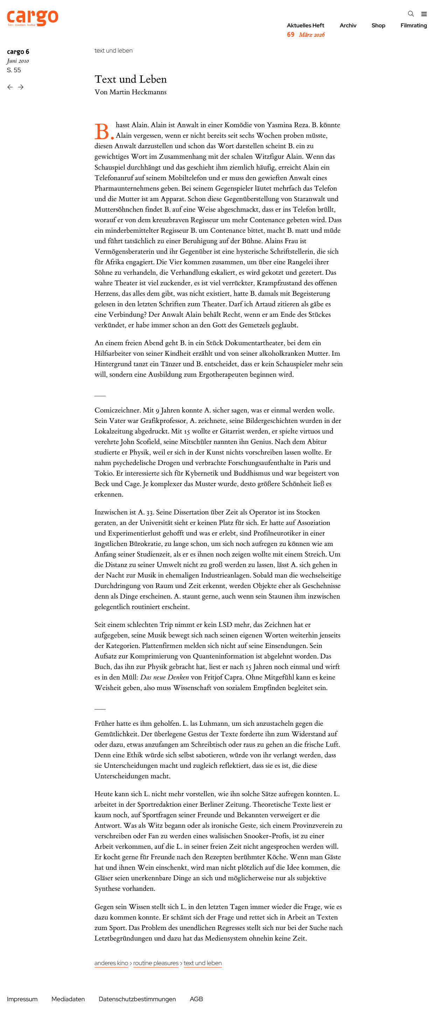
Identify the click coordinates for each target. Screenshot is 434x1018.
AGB (196, 999)
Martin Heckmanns (138, 92)
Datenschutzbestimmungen (137, 999)
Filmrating (414, 25)
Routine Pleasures (155, 963)
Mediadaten (68, 999)
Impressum (22, 999)
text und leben (113, 51)
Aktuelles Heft (305, 30)
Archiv (348, 25)
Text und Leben (203, 963)
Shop (378, 25)
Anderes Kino (111, 963)
